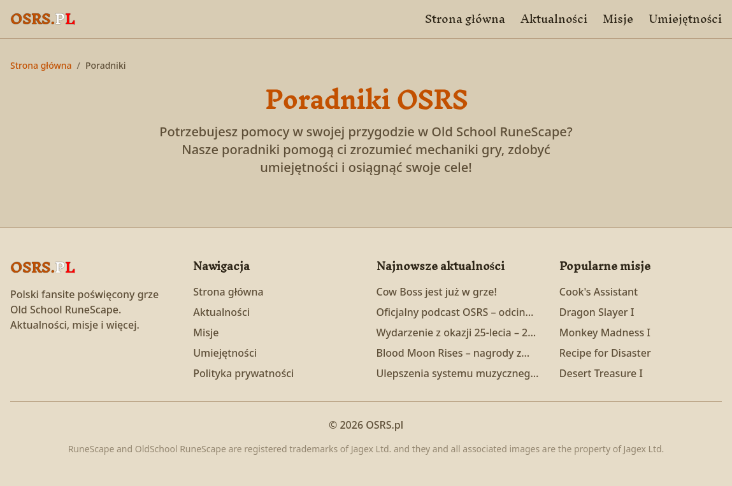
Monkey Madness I (604, 332)
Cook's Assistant (598, 292)
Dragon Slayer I (597, 312)
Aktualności (553, 19)
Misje (618, 19)
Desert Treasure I (601, 373)
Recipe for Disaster (605, 353)
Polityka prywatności (243, 373)
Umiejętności (685, 19)
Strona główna (465, 19)
